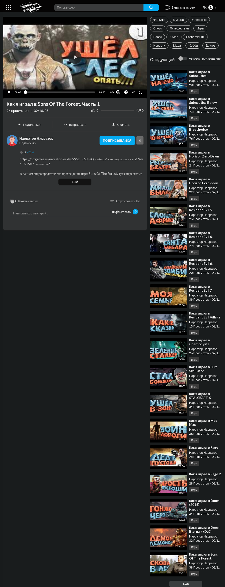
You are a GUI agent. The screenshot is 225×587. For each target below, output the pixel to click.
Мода (177, 45)
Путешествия (179, 28)
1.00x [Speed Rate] (111, 92)
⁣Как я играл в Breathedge (199, 127)
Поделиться (29, 124)
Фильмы (159, 20)
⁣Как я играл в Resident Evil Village (205, 315)
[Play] (9, 92)
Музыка (178, 20)
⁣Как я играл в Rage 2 (205, 474)
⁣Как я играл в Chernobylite (199, 342)
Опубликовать (124, 211)
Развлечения (195, 37)
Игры (200, 28)
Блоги (157, 37)
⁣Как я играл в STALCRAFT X (200, 396)
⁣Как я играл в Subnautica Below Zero (203, 102)
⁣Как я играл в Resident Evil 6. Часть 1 (200, 237)
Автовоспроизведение (205, 58)
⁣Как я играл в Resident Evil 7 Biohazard (200, 290)
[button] (209, 7)
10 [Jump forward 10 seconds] (118, 92)
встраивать (75, 124)
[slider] (60, 92)
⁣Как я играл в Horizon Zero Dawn (204, 154)
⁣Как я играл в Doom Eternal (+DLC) (204, 529)
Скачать (121, 124)
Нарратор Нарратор (203, 80)
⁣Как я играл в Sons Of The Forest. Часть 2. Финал (203, 558)
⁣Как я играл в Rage (203, 447)
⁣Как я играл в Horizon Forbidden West (203, 183)
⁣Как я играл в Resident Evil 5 (200, 208)
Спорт (157, 28)
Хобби (193, 45)
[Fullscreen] (140, 92)
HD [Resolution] (133, 92)
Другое (210, 45)
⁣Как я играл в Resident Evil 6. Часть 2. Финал (201, 263)
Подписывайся (116, 141)
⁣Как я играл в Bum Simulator (203, 369)
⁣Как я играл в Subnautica (199, 74)
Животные (199, 20)
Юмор (174, 37)
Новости (159, 45)
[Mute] (125, 92)
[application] (75, 57)
